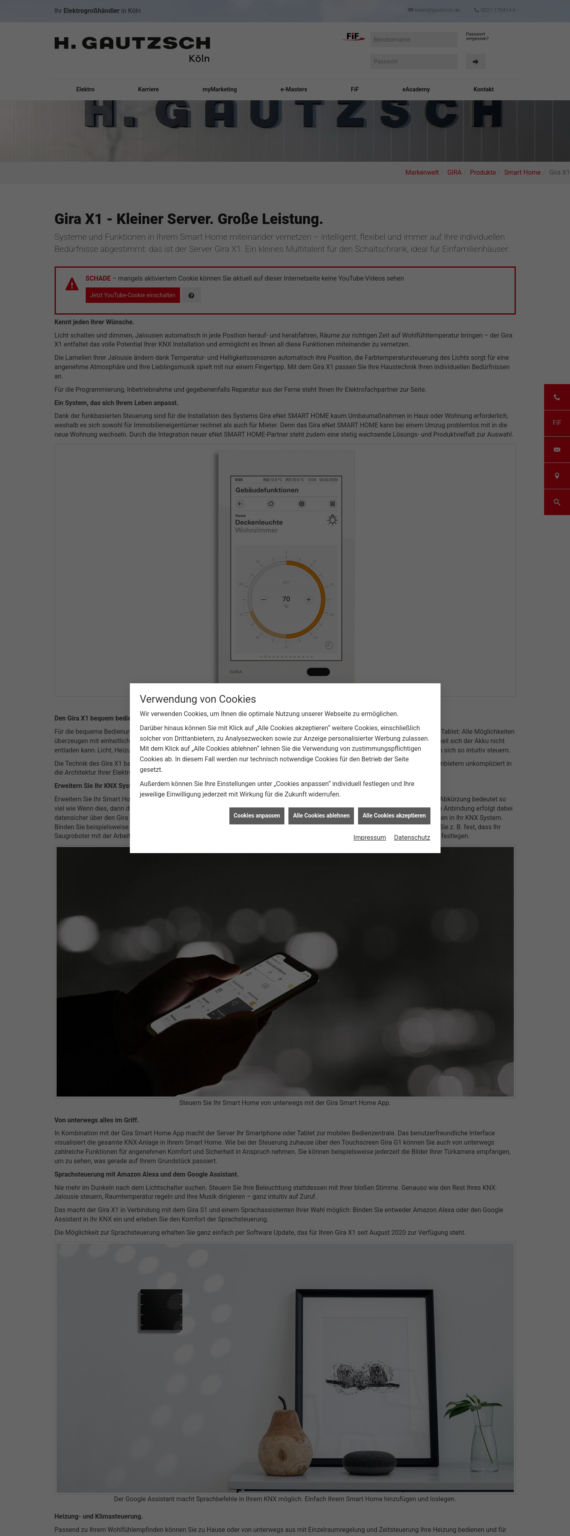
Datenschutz (412, 714)
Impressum (370, 714)
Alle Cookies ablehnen (321, 693)
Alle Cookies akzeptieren (394, 693)
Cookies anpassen (257, 693)
